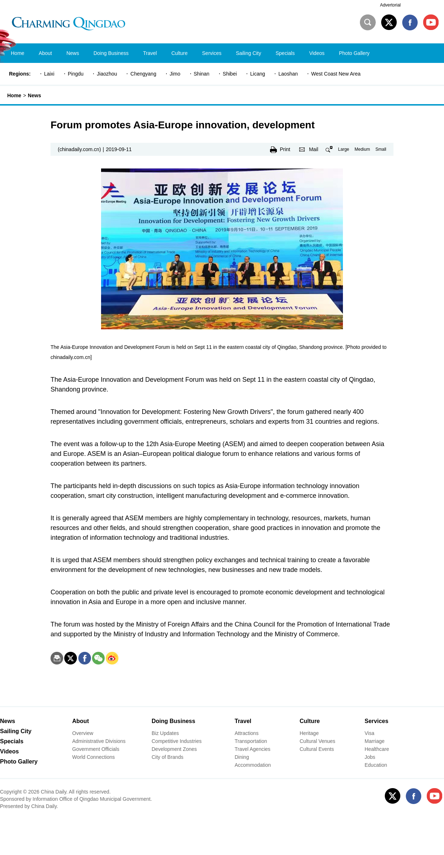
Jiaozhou (107, 74)
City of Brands (167, 757)
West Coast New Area (336, 74)
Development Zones (174, 749)
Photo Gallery (19, 761)
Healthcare (377, 749)
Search (368, 22)
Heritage (309, 733)
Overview (82, 733)
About (80, 721)
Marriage (374, 741)
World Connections (93, 757)
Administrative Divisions (99, 741)
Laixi (49, 74)
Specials (11, 741)
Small (380, 149)
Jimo (175, 74)
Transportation (251, 741)
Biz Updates (165, 733)
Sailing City (15, 731)
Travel (243, 721)
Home (14, 95)
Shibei (230, 74)
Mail (313, 149)
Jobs (370, 757)
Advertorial (390, 5)
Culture (310, 721)
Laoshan (288, 74)
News (34, 95)
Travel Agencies (252, 749)
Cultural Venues (317, 741)
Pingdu (76, 74)
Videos (9, 751)
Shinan (202, 74)
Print (285, 149)
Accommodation (253, 765)
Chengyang (143, 74)
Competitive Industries (177, 741)
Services (376, 721)
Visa (369, 733)
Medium (362, 149)
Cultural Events (317, 749)
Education (376, 765)
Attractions (246, 733)
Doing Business (173, 721)
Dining (242, 757)
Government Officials (95, 749)
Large (343, 149)
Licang (257, 74)
